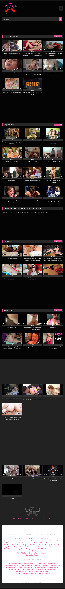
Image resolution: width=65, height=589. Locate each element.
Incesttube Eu (21, 541)
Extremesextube (55, 549)
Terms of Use (48, 519)
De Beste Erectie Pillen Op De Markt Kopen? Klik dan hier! (32, 539)
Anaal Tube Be (21, 553)
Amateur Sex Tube (32, 551)
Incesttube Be (32, 541)
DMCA (27, 519)
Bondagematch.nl (14, 569)
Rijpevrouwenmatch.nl (41, 565)
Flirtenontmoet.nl (50, 569)
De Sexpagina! (44, 571)
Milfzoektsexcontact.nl (11, 565)
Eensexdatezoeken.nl (25, 567)
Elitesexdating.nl (11, 567)
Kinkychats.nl (41, 563)
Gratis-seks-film (55, 547)
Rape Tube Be (55, 545)
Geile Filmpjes (8, 549)
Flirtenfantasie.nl (29, 563)
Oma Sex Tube (23, 543)
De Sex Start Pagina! (32, 555)
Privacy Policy (36, 519)
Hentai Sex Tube (43, 549)
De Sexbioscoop (30, 547)
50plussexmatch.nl (27, 569)
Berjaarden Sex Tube (29, 545)
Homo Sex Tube (33, 553)
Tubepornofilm (30, 549)
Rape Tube (8, 547)
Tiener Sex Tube (55, 541)
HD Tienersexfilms (10, 543)
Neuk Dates (39, 569)
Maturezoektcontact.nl (14, 563)
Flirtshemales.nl (55, 565)
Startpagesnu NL (9, 541)
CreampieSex (19, 549)
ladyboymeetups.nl (40, 567)
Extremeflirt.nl (52, 563)
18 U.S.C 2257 (17, 519)
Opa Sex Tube (16, 545)
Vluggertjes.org (33, 571)
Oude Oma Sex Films (36, 543)
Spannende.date (21, 571)
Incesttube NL (43, 541)
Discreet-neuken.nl (26, 565)
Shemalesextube (42, 547)
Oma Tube (49, 543)
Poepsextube (18, 547)
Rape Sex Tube (43, 545)
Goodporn (44, 553)
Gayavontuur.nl (53, 567)
